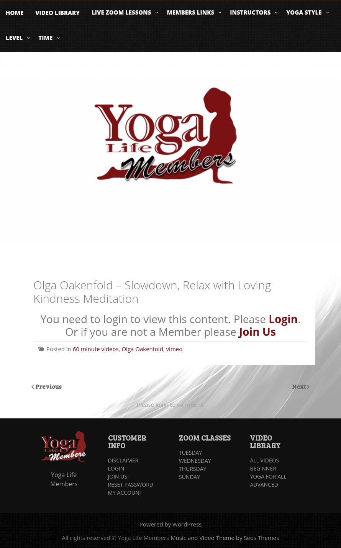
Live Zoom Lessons (121, 12)
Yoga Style (303, 12)
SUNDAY (189, 476)
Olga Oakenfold (142, 349)
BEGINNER (263, 468)
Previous (48, 386)
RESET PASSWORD (130, 484)
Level (14, 37)
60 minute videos (96, 349)
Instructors (250, 12)
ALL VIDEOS (264, 460)
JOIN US (118, 476)
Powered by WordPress (170, 524)
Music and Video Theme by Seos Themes (224, 537)
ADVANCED (264, 484)
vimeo (174, 349)
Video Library (57, 13)
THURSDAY (192, 468)
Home (14, 13)
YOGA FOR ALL (268, 476)
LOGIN (116, 468)
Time (45, 37)
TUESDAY (190, 452)
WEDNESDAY (195, 460)
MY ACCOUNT (125, 492)
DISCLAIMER (123, 460)
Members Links (190, 12)
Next (299, 386)
